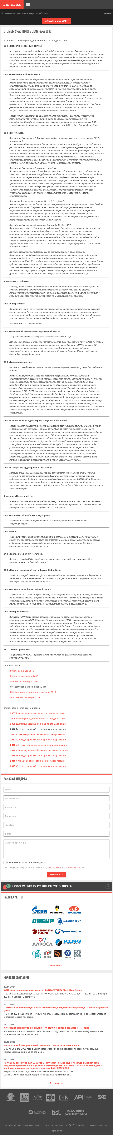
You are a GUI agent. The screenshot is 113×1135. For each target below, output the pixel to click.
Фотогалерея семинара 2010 (25, 697)
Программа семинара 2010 (24, 676)
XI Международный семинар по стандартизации (38, 766)
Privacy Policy (55, 867)
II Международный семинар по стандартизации (37, 718)
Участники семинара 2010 (24, 681)
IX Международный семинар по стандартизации (38, 755)
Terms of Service (72, 867)
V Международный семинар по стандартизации (37, 734)
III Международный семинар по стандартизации (38, 723)
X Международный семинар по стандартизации (37, 760)
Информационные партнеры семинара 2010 (33, 691)
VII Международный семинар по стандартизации (38, 744)
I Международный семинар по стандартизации (37, 713)
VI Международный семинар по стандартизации (38, 739)
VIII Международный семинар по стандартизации (39, 750)
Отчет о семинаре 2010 (22, 670)
